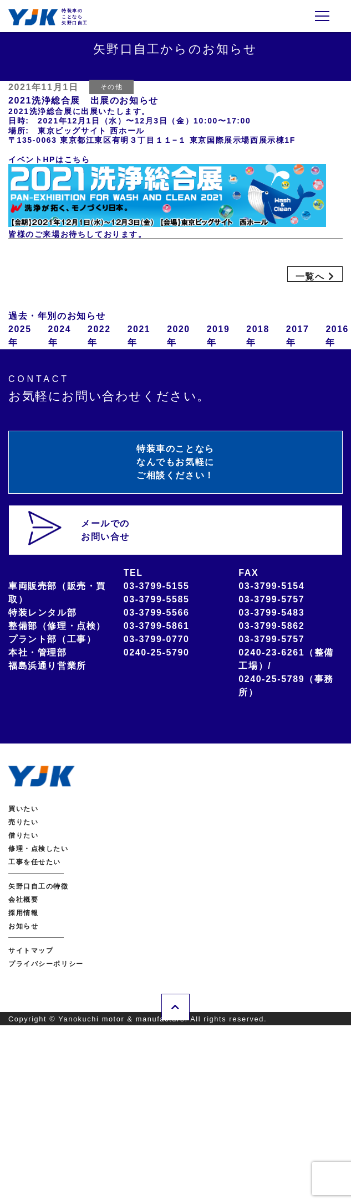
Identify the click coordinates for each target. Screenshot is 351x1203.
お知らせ (23, 927)
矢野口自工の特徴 (38, 887)
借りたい (23, 836)
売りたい (23, 823)
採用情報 (23, 913)
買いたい (23, 809)
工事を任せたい (34, 862)
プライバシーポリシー (46, 964)
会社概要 (23, 900)
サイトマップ (31, 951)
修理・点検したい (38, 849)
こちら (77, 159)
